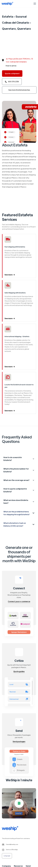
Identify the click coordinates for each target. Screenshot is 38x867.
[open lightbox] (19, 803)
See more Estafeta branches (19, 90)
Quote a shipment (12, 73)
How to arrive (11, 66)
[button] (34, 3)
